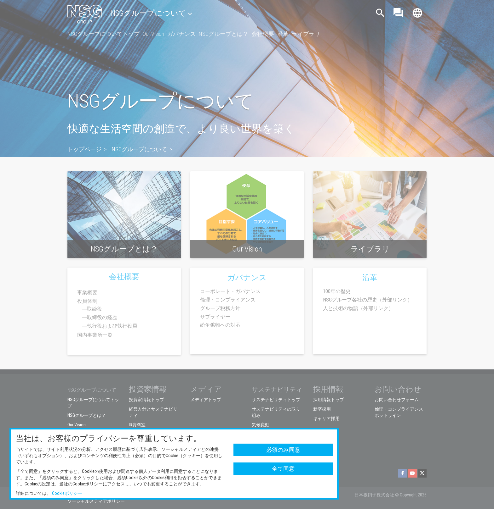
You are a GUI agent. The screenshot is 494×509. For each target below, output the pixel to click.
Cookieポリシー (67, 493)
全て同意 (283, 468)
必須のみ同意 (283, 449)
